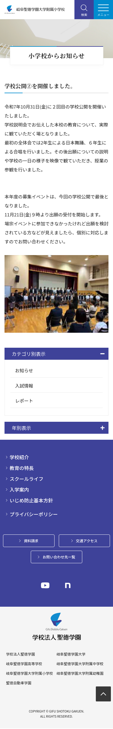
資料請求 (31, 540)
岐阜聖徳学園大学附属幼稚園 (79, 673)
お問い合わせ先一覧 (58, 556)
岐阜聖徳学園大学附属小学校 (29, 673)
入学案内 (19, 489)
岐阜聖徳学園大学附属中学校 (79, 663)
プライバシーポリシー (34, 514)
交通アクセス (86, 540)
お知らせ (24, 370)
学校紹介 (19, 457)
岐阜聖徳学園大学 (70, 654)
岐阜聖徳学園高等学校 (24, 663)
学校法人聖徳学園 (20, 654)
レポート (24, 400)
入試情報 (24, 385)
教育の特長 (22, 468)
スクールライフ (26, 478)
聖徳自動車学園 (18, 683)
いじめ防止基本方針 (31, 500)
